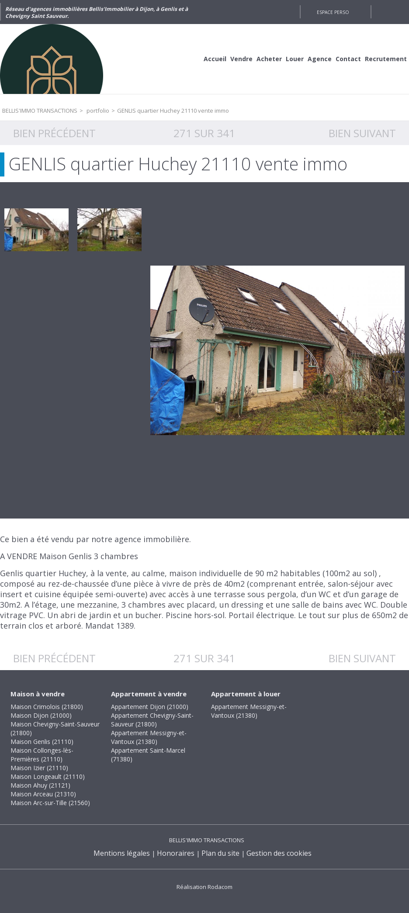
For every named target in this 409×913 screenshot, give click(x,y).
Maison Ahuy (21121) (40, 785)
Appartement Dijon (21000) (149, 706)
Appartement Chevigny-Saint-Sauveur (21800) (152, 719)
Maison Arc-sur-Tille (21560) (50, 803)
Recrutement (386, 59)
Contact (348, 59)
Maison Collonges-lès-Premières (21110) (41, 754)
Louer (295, 59)
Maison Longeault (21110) (47, 776)
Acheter (269, 59)
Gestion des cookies (279, 853)
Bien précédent (54, 133)
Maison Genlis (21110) (41, 741)
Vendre (241, 59)
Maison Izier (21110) (39, 768)
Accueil (215, 59)
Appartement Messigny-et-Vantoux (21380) (149, 737)
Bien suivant (362, 133)
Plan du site (220, 853)
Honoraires (175, 853)
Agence (320, 59)
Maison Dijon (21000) (41, 715)
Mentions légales (122, 853)
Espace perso (333, 12)
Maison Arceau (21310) (43, 794)
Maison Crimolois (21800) (46, 706)
